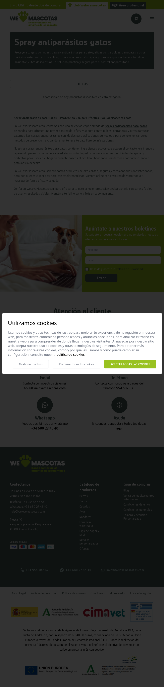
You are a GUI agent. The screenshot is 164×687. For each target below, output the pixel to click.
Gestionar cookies (31, 364)
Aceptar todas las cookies (130, 364)
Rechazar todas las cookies (76, 364)
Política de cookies (70, 354)
